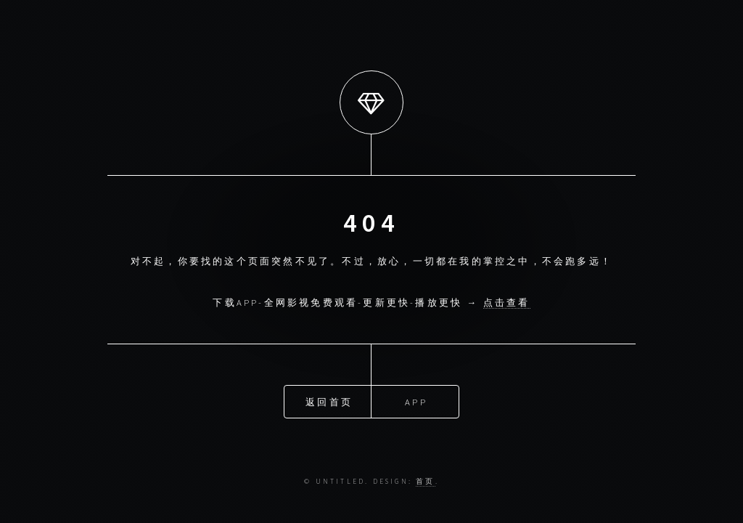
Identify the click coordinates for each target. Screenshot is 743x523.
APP (416, 401)
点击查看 (506, 302)
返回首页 (329, 401)
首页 (425, 481)
